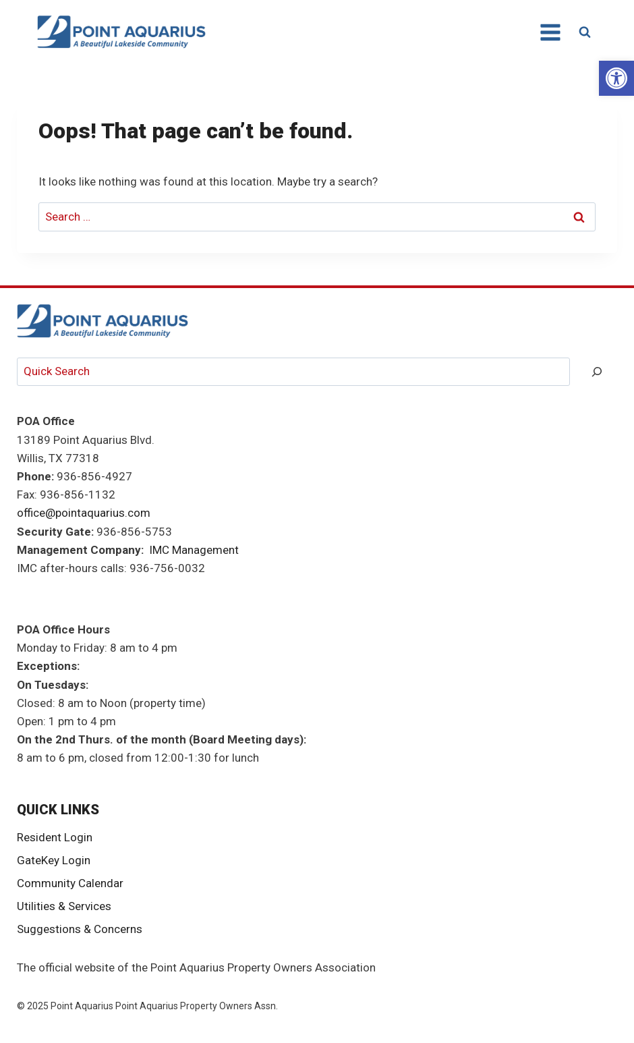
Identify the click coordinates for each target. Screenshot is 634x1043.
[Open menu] (550, 32)
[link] (616, 78)
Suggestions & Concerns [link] (79, 929)
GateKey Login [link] (53, 860)
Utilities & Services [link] (64, 906)
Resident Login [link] (54, 837)
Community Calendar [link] (70, 883)
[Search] (597, 372)
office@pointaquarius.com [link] (83, 512)
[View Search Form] (585, 32)
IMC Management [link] (194, 550)
